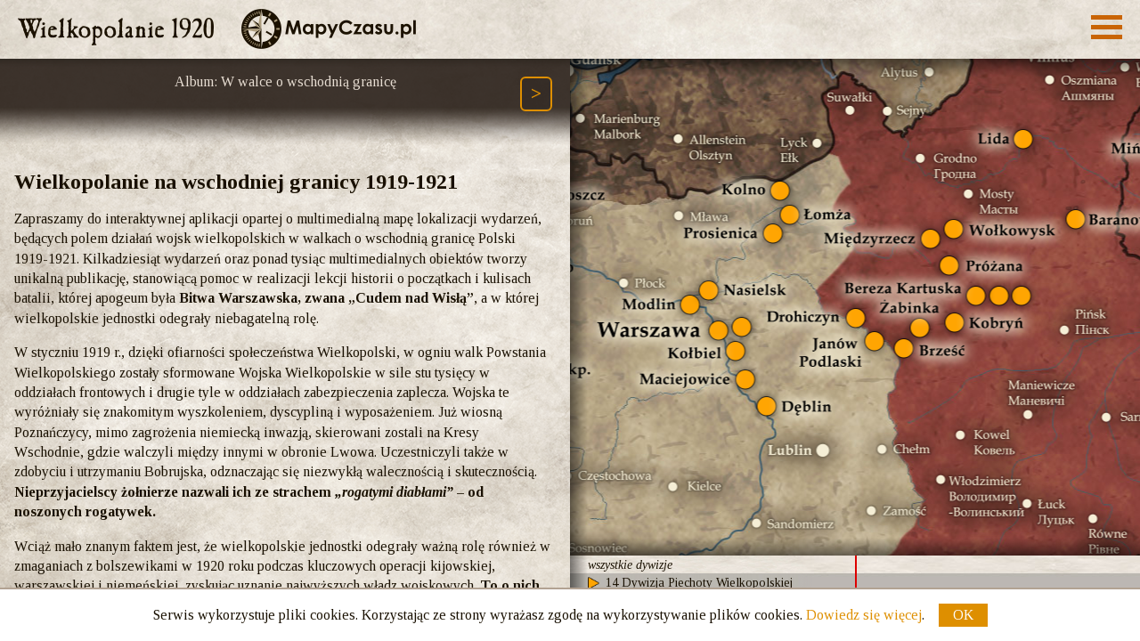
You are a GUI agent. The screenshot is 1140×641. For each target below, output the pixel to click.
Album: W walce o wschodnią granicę (285, 81)
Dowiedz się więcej (864, 614)
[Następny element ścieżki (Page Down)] (536, 94)
